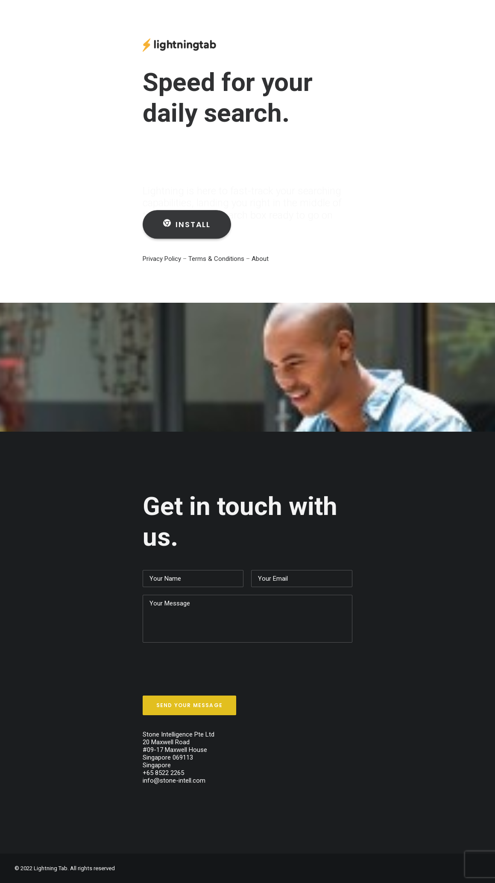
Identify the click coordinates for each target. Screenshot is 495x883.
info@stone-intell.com (174, 780)
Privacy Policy (162, 259)
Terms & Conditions (217, 259)
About (260, 259)
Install (187, 231)
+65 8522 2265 (163, 773)
